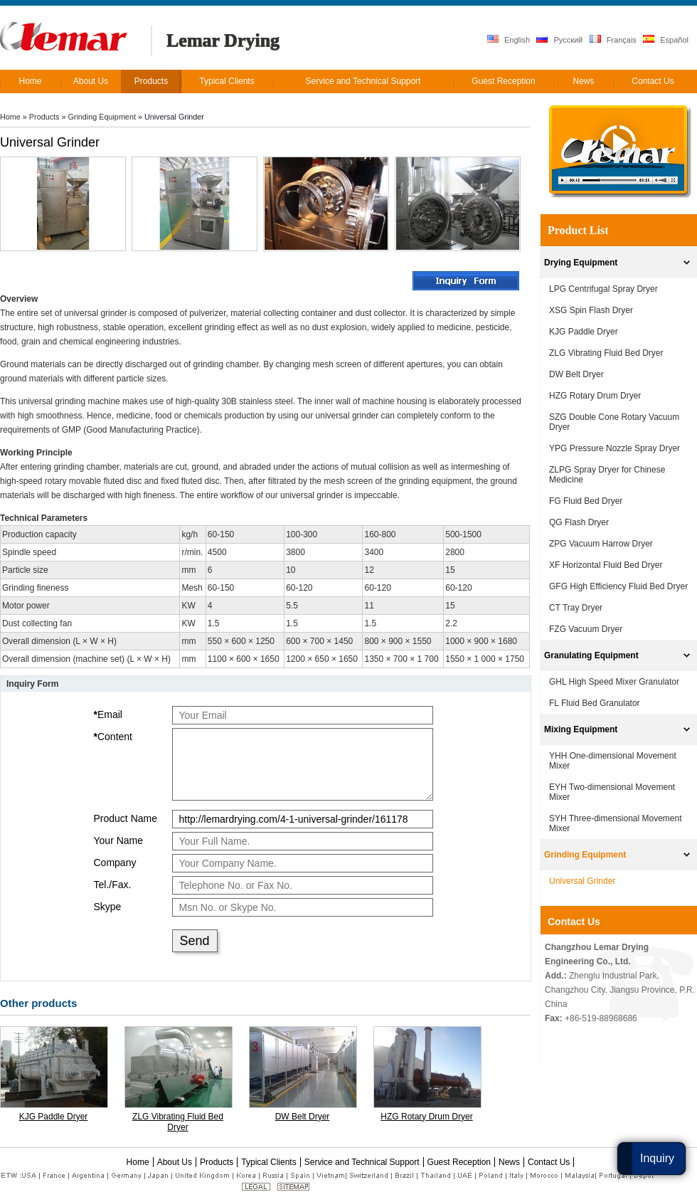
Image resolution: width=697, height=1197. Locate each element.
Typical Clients (268, 1162)
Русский (559, 39)
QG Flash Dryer (579, 522)
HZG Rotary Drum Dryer (426, 1117)
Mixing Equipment (580, 729)
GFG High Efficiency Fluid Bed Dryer (618, 586)
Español (665, 39)
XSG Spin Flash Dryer (591, 310)
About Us (174, 1162)
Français (613, 39)
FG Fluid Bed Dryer (585, 501)
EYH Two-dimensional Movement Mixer (612, 792)
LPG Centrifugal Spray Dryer (603, 289)
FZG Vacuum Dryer (585, 629)
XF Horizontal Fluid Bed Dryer (605, 565)
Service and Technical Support (362, 1162)
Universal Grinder (582, 881)
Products (44, 116)
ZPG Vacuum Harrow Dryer (601, 544)
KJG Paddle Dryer (53, 1117)
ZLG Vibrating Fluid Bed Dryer (177, 1122)
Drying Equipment (580, 263)
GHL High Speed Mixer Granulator (614, 682)
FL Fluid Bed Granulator (594, 703)
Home (10, 116)
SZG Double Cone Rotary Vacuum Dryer (614, 422)
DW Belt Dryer (302, 1117)
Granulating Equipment (591, 655)
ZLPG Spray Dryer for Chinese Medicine (607, 475)
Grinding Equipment (101, 116)
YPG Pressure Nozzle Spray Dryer (614, 448)
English (508, 39)
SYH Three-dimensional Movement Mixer (615, 823)
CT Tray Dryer (575, 608)
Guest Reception (459, 1162)
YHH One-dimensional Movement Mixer (612, 761)
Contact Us (574, 921)
